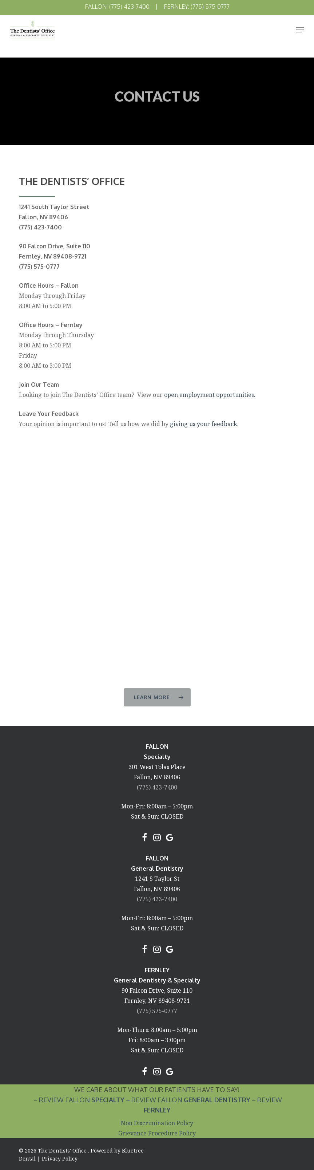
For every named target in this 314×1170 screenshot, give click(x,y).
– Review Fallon (78, 1100)
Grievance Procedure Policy (157, 1133)
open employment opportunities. (209, 395)
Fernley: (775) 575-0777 (197, 6)
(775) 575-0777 (157, 1011)
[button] (157, 697)
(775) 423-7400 (157, 787)
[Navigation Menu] (300, 30)
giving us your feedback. (204, 424)
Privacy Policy (59, 1158)
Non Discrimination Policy (157, 1123)
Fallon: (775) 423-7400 (117, 6)
